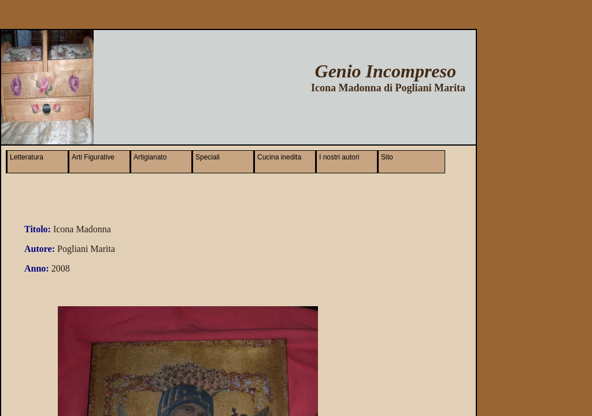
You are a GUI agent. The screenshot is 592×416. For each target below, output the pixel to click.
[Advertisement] (329, 115)
